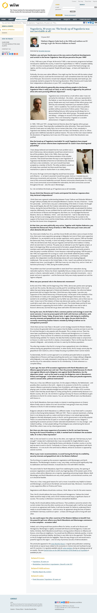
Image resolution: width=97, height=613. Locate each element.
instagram (5, 54)
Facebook (3, 54)
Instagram (58, 602)
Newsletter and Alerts (75, 602)
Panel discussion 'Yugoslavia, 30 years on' (47, 579)
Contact (74, 1)
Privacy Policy (19, 609)
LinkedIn (12, 54)
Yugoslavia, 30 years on (41, 561)
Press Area (88, 1)
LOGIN (72, 11)
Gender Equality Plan (31, 609)
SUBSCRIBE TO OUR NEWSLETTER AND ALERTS (11, 44)
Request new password (70, 15)
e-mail (57, 7)
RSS (17, 54)
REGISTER (59, 15)
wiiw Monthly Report (58, 544)
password (58, 9)
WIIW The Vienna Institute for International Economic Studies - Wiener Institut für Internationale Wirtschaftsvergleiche (26, 8)
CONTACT (13, 599)
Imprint (95, 1)
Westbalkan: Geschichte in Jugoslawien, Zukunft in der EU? (52, 564)
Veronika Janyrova (44, 51)
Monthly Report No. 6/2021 (42, 572)
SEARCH (95, 7)
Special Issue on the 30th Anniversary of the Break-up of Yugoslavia (66, 550)
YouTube (15, 54)
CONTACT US (6, 49)
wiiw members (67, 548)
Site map (80, 1)
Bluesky (10, 54)
